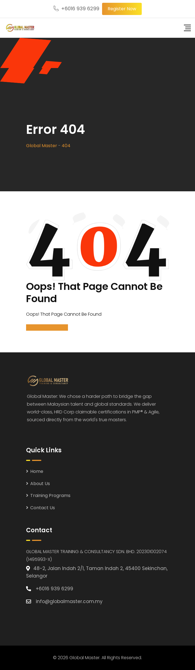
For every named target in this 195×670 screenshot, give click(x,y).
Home (36, 471)
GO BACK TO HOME (47, 327)
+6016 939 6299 (80, 8)
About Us (40, 483)
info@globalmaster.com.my (69, 601)
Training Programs (50, 495)
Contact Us (42, 508)
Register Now (122, 9)
